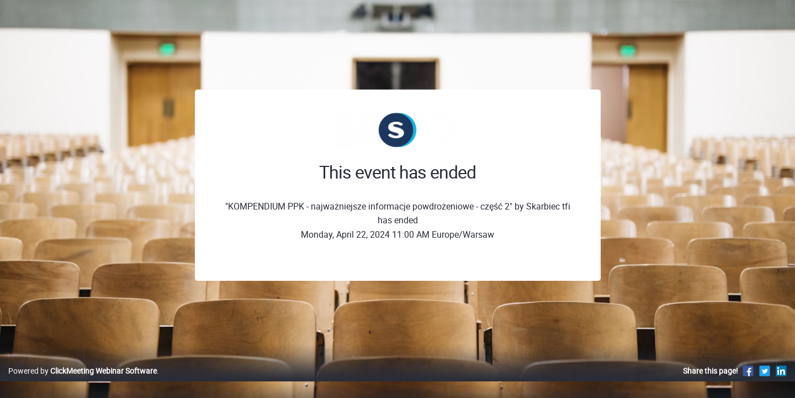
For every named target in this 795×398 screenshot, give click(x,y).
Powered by (82, 382)
